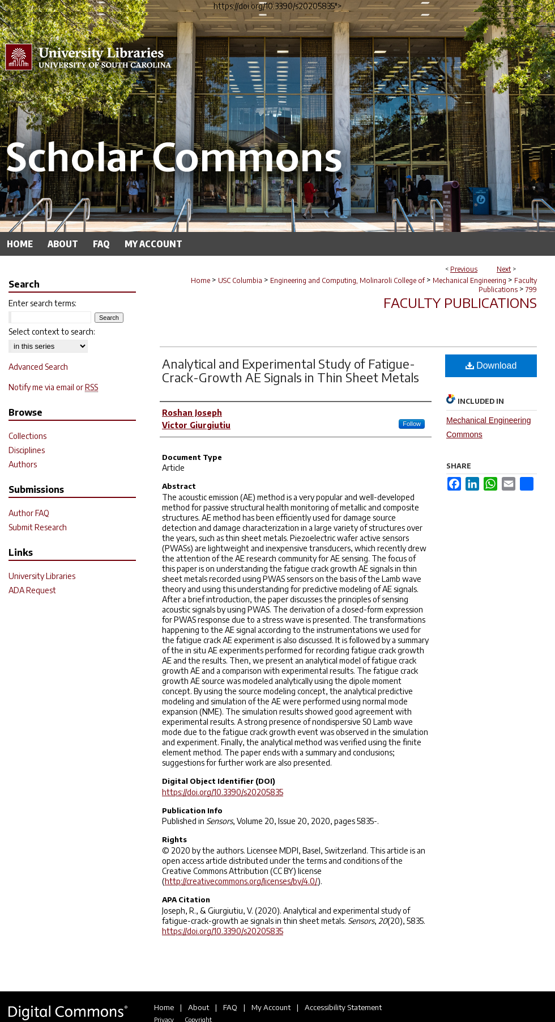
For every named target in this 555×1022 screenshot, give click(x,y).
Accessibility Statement (343, 1007)
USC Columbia (240, 280)
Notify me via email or (53, 387)
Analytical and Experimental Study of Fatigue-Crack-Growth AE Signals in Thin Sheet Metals (290, 370)
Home (200, 280)
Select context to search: (51, 331)
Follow (412, 423)
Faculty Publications (508, 285)
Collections (27, 436)
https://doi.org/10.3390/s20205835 (222, 792)
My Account (271, 1007)
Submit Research (37, 527)
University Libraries (41, 576)
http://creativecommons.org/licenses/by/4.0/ (241, 881)
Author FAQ (28, 513)
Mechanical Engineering (469, 280)
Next (504, 269)
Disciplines (26, 450)
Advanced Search (38, 366)
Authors (22, 464)
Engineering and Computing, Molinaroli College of (347, 280)
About (198, 1007)
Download (491, 365)
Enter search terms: (42, 303)
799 (531, 289)
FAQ (230, 1007)
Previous (463, 269)
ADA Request (32, 590)
